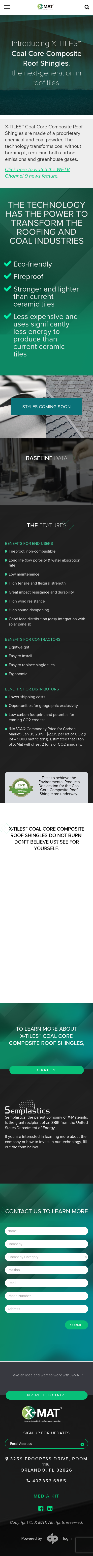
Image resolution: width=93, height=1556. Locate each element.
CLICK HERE (46, 1070)
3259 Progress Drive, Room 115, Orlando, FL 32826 (46, 1464)
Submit (76, 1325)
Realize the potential (46, 1395)
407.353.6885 (46, 1481)
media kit (47, 1495)
